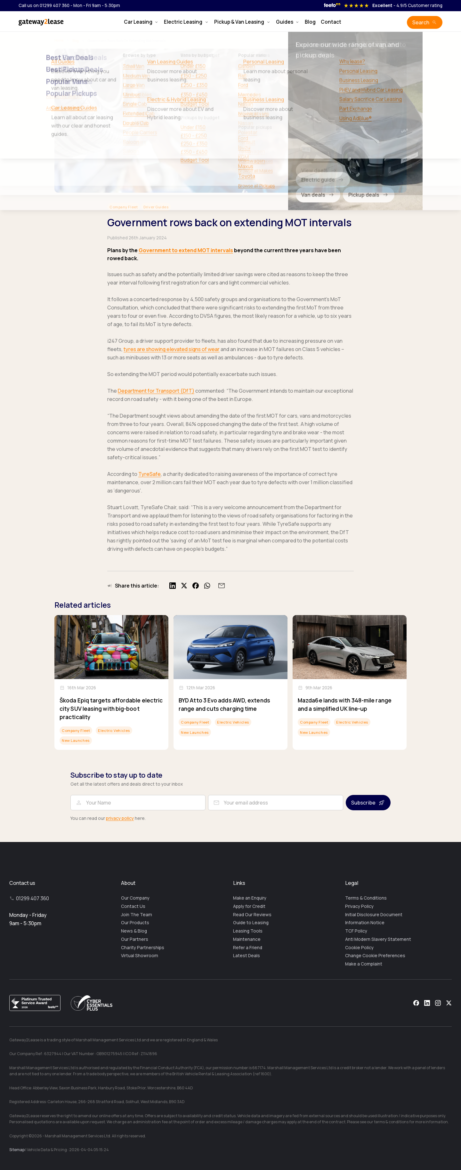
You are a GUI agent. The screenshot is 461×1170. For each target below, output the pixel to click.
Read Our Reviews (252, 915)
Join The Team (136, 915)
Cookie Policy (359, 947)
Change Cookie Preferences (375, 955)
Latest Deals (246, 955)
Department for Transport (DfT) (156, 390)
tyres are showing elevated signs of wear (172, 349)
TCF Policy (356, 931)
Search (420, 22)
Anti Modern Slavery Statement (378, 939)
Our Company (135, 898)
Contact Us (133, 906)
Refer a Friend (247, 947)
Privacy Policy (359, 906)
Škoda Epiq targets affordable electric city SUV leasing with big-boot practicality (111, 709)
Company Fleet (123, 206)
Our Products (135, 923)
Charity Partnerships (142, 947)
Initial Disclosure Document (373, 915)
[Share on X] (184, 585)
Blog (310, 22)
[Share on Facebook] (195, 585)
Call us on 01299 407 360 (44, 5)
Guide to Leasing (251, 923)
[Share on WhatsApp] (207, 585)
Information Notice (364, 923)
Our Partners (134, 939)
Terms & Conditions (366, 898)
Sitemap (17, 1149)
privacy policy (120, 818)
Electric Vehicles (114, 730)
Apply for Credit (249, 906)
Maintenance (247, 939)
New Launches (76, 740)
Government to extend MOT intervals (186, 250)
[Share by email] (220, 585)
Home (58, 40)
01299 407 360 (32, 898)
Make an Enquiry (249, 898)
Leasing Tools (248, 931)
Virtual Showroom (139, 955)
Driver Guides (155, 206)
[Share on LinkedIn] (172, 585)
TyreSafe (149, 473)
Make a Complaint (363, 964)
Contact (331, 22)
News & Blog (134, 931)
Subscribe (363, 802)
